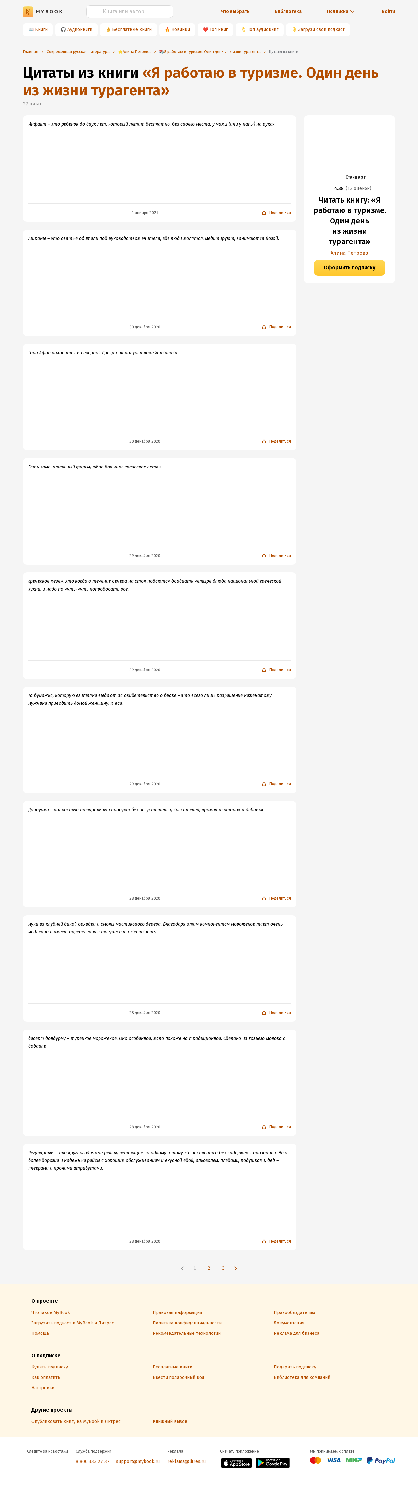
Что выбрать (235, 11)
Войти (388, 11)
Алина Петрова (349, 253)
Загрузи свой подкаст (321, 29)
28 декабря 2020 (144, 898)
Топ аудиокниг (263, 29)
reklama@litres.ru (187, 1461)
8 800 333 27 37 (93, 1461)
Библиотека (288, 11)
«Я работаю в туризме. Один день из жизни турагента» (201, 81)
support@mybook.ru (138, 1461)
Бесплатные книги (132, 29)
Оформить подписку (349, 268)
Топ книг (219, 29)
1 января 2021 (145, 212)
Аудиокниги (79, 29)
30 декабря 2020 (144, 327)
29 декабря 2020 (144, 555)
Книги (41, 29)
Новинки (180, 29)
